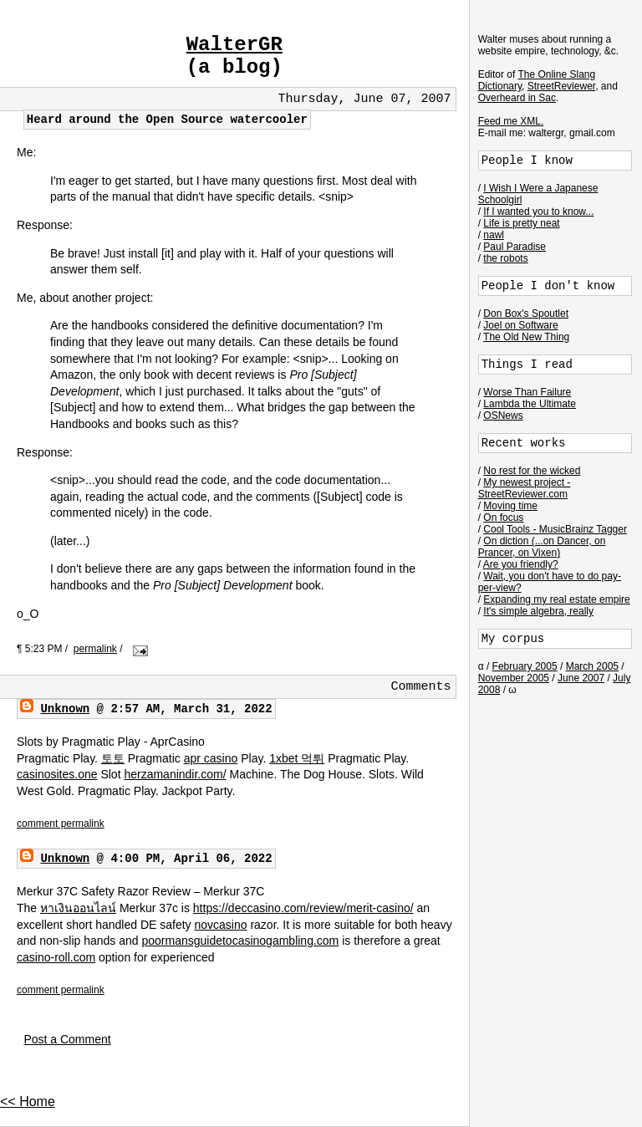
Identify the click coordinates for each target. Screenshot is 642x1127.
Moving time (510, 506)
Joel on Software (520, 325)
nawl (493, 235)
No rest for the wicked (531, 471)
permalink (95, 649)
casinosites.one (57, 774)
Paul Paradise (514, 246)
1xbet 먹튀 (296, 758)
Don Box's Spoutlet (525, 313)
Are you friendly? (520, 564)
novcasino (220, 924)
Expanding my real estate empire (556, 599)
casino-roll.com (56, 957)
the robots (505, 258)
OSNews (502, 415)
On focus (503, 517)
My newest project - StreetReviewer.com (524, 488)
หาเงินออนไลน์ (78, 908)
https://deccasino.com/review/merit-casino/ (303, 908)
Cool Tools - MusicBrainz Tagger (555, 529)
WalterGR (234, 44)
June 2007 (581, 678)
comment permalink (60, 823)
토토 (113, 758)
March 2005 (592, 666)
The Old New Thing (526, 337)
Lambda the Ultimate (529, 404)
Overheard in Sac (517, 98)
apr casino (211, 758)
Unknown (64, 709)
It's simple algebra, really (538, 611)
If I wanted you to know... (538, 211)
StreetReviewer (561, 86)
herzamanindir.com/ (175, 774)
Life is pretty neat (521, 223)
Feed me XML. (511, 121)
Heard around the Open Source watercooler (167, 119)
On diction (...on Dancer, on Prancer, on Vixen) (542, 546)
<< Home (27, 1101)
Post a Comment (66, 1039)
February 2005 (525, 666)
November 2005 (513, 678)
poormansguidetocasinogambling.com (240, 940)
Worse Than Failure (527, 392)
